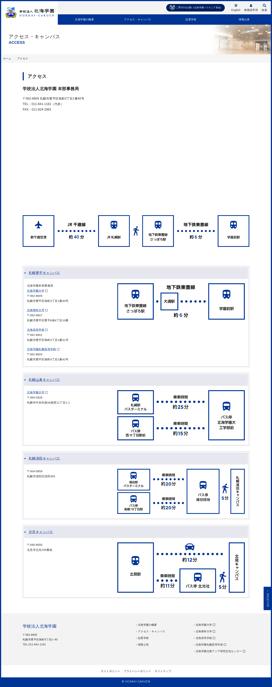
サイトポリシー (110, 671)
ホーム (7, 58)
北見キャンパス (41, 532)
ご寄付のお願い (195, 7)
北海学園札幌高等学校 (41, 349)
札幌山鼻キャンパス (44, 380)
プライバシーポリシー (137, 671)
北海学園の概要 (84, 19)
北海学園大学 (35, 290)
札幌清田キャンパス (44, 458)
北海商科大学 (35, 310)
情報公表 (244, 19)
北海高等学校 (35, 329)
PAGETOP (268, 598)
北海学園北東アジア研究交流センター (219, 651)
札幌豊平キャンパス (44, 273)
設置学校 (190, 19)
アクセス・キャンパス (137, 19)
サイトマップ (163, 671)
